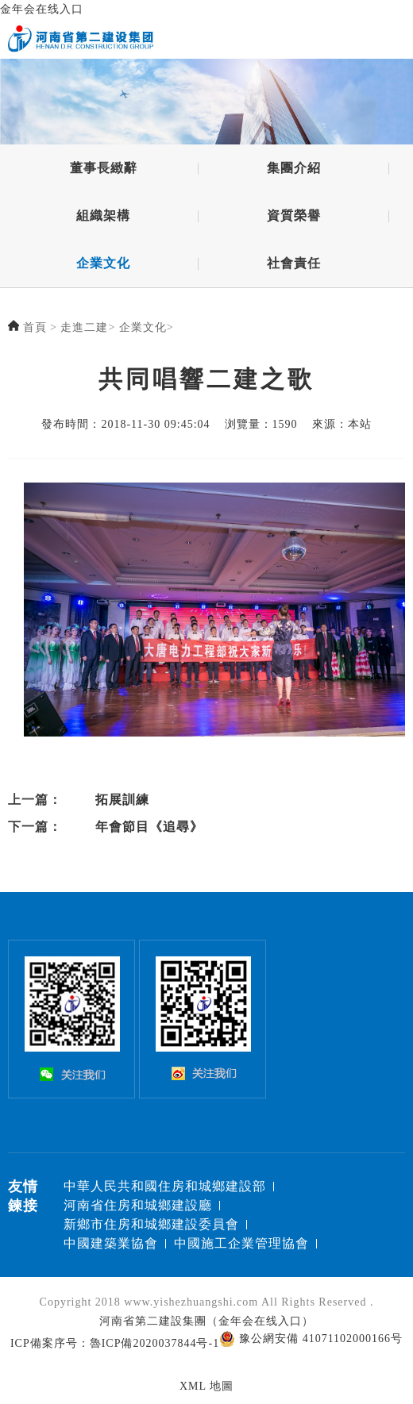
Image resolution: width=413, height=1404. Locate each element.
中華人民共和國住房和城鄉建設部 (165, 1186)
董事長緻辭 (103, 169)
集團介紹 (294, 169)
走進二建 (84, 328)
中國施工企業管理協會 (241, 1243)
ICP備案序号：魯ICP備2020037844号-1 (114, 1343)
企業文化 (103, 264)
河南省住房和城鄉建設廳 (138, 1205)
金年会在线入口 (41, 9)
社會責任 (294, 264)
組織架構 (103, 217)
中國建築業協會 (111, 1243)
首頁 (35, 328)
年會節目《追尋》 (149, 826)
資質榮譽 (294, 217)
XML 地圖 (206, 1386)
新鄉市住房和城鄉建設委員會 (151, 1224)
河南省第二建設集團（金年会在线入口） (206, 1321)
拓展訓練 (122, 799)
